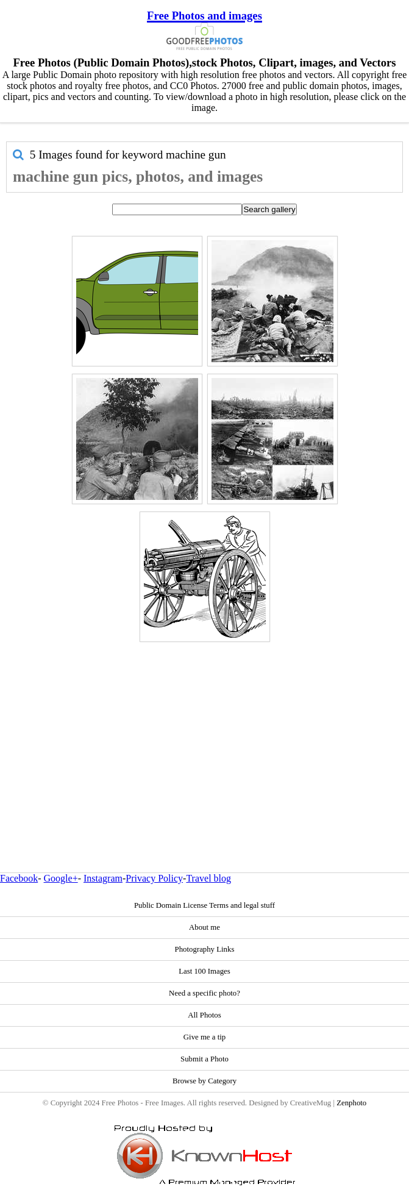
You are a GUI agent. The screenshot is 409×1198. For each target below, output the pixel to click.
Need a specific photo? (204, 993)
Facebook (19, 878)
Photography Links (205, 949)
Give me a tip (204, 1037)
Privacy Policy (154, 878)
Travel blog (208, 878)
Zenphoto (351, 1103)
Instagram (103, 878)
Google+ (61, 878)
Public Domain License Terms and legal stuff (204, 905)
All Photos (204, 1015)
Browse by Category (204, 1081)
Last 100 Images (204, 971)
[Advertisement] (204, 731)
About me (204, 927)
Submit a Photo (204, 1059)
